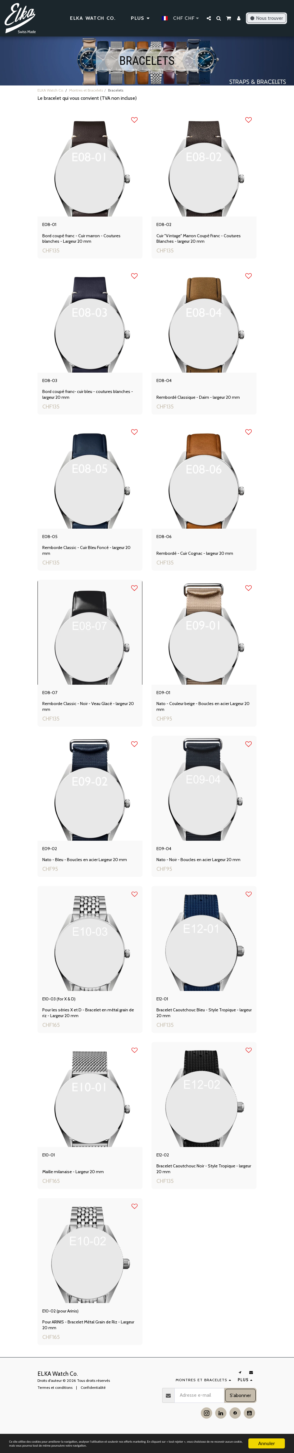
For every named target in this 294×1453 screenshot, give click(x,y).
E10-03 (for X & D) (65, 1010)
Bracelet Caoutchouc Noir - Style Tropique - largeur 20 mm (200, 1184)
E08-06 (166, 542)
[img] (89, 164)
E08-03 (52, 384)
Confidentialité (93, 1405)
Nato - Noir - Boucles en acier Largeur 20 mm (201, 870)
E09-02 (52, 858)
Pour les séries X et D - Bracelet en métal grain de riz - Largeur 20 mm (88, 1025)
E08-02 (166, 225)
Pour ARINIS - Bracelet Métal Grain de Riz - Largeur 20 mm (84, 1342)
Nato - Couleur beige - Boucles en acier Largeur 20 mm (203, 715)
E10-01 (51, 1169)
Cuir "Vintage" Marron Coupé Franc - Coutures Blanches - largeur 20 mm (201, 240)
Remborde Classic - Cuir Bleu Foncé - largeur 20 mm (89, 557)
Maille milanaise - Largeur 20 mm (75, 1187)
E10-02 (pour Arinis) (67, 1327)
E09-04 (166, 858)
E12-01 (164, 1010)
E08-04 (166, 384)
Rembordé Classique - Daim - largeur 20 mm (201, 401)
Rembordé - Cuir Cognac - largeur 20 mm (197, 559)
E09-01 (165, 700)
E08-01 (51, 225)
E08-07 (52, 700)
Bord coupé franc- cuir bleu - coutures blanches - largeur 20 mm (89, 399)
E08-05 (52, 542)
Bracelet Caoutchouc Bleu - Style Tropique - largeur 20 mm (200, 1025)
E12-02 (165, 1169)
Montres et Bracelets (86, 90)
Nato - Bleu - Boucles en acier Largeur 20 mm (87, 870)
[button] (208, 18)
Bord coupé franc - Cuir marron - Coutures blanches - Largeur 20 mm (84, 240)
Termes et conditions (54, 1405)
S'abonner (240, 1413)
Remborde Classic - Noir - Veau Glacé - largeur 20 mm (88, 715)
